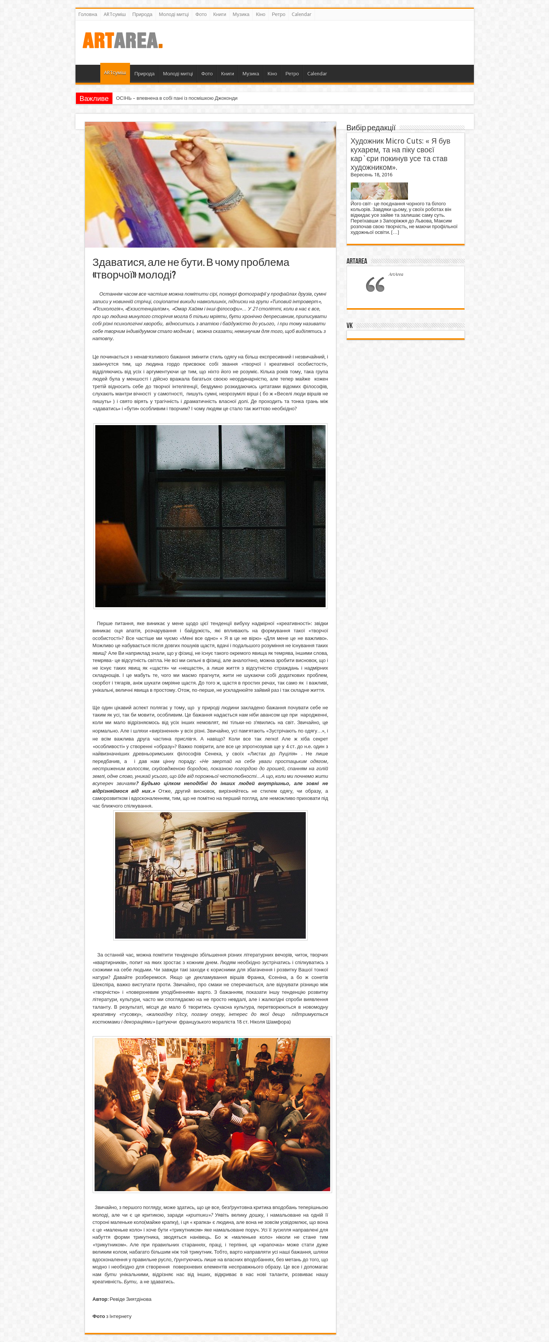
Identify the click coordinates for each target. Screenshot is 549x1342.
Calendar (301, 14)
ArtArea (357, 261)
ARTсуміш (115, 14)
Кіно (260, 14)
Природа (142, 14)
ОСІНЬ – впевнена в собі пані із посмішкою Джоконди (177, 98)
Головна (88, 14)
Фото (201, 14)
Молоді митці (174, 14)
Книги (219, 14)
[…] (395, 232)
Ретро (278, 14)
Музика (241, 14)
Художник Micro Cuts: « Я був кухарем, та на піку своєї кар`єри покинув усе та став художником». (401, 154)
